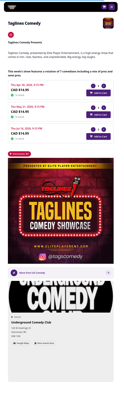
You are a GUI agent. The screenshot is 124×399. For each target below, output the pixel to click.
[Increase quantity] (103, 86)
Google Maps (21, 343)
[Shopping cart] (104, 7)
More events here (44, 343)
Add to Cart (98, 93)
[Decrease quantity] (93, 86)
